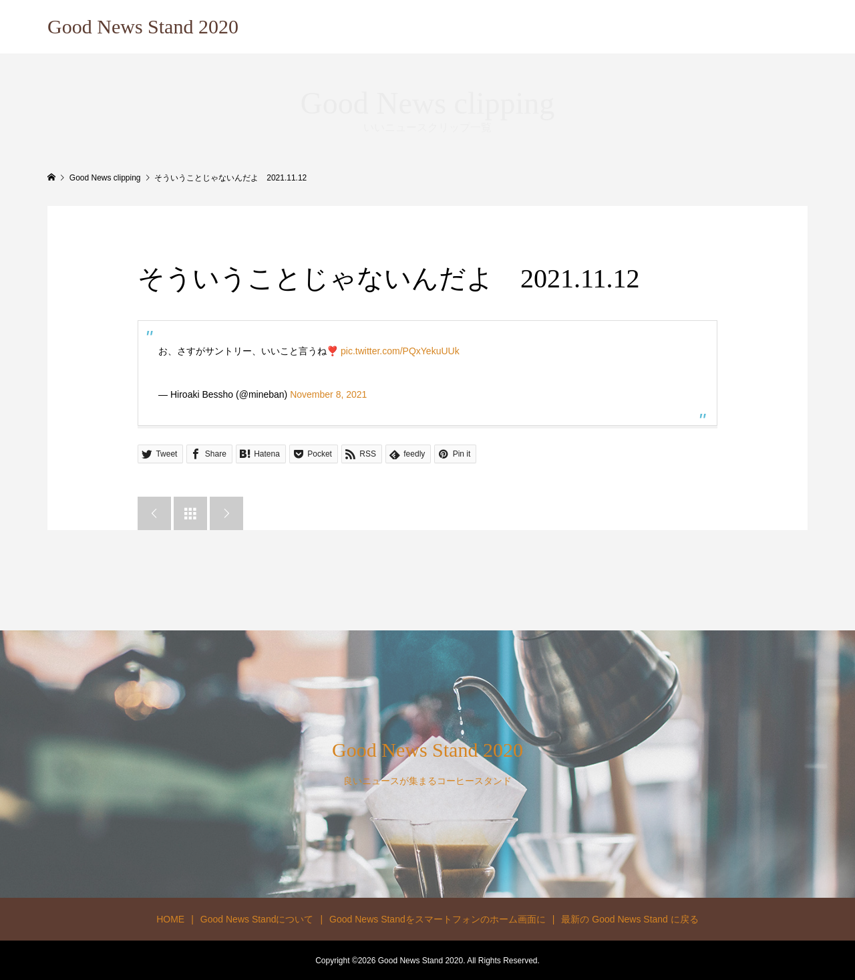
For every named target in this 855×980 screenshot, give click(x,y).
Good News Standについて (257, 919)
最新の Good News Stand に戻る (629, 919)
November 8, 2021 (328, 394)
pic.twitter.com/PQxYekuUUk (400, 351)
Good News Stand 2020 (142, 26)
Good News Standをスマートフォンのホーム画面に (437, 919)
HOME (170, 919)
